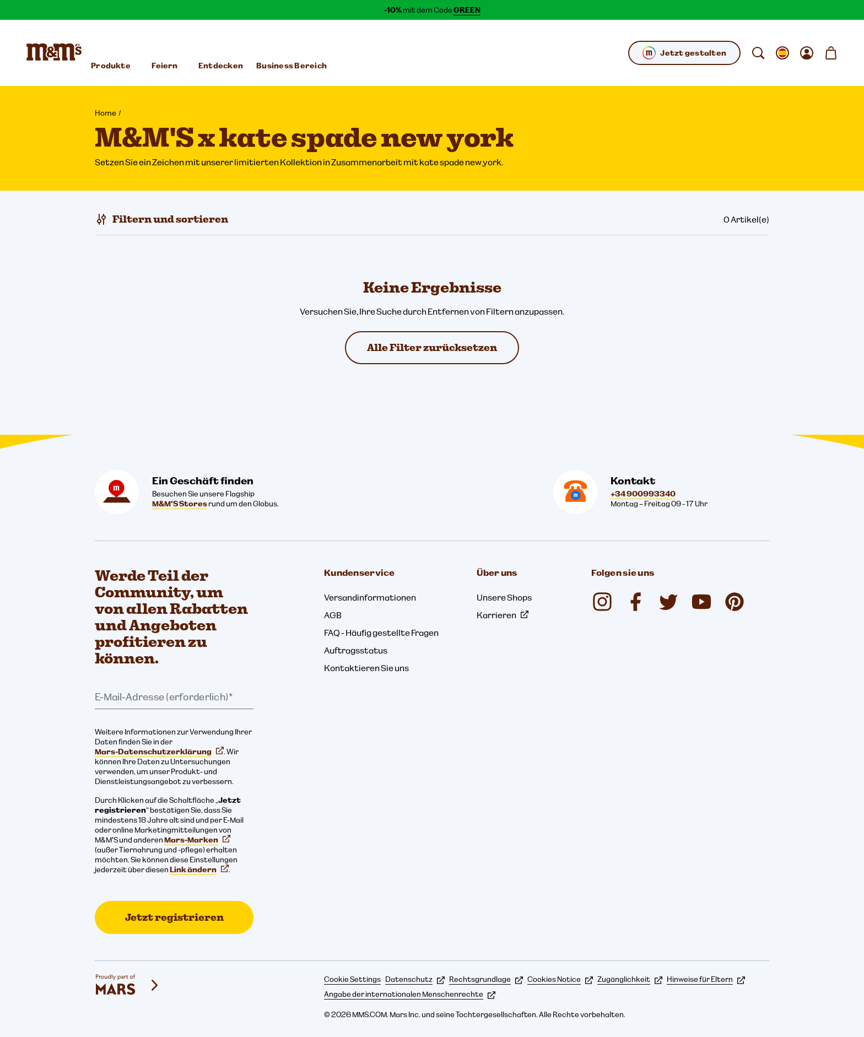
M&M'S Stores (179, 503)
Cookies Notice (560, 979)
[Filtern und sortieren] (161, 219)
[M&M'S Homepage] (54, 52)
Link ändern (199, 869)
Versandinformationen (370, 597)
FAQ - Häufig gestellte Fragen (381, 633)
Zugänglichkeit (629, 979)
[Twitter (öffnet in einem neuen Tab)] (668, 601)
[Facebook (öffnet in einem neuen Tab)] (635, 601)
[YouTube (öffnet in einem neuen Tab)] (701, 601)
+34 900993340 (643, 493)
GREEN (466, 10)
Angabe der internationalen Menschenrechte (409, 994)
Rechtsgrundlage (486, 979)
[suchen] (758, 53)
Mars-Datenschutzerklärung (159, 751)
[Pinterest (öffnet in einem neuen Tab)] (734, 601)
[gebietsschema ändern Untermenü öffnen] (782, 53)
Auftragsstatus (355, 650)
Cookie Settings (352, 979)
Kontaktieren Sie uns (366, 668)
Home (105, 113)
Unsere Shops (504, 597)
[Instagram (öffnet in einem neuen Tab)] (602, 601)
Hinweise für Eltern (706, 979)
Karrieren (502, 615)
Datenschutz (415, 979)
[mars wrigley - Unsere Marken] (128, 985)
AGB (333, 615)
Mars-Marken (197, 839)
